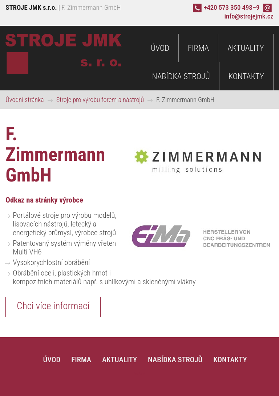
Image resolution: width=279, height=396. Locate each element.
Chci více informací (53, 306)
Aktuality (245, 48)
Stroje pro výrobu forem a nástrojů (100, 99)
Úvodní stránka (24, 99)
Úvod (160, 48)
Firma (198, 48)
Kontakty (246, 76)
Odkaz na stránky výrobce (44, 200)
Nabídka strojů (181, 76)
